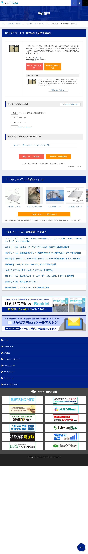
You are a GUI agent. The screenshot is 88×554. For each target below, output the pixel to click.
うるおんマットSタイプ (75, 207)
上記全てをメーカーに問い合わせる (44, 214)
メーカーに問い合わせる (53, 67)
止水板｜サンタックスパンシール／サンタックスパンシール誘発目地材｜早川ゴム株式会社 (42, 259)
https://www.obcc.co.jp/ (25, 127)
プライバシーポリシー (11, 359)
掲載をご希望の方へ (10, 384)
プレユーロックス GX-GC (34, 207)
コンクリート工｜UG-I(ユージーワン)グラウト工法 (31, 145)
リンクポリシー (9, 372)
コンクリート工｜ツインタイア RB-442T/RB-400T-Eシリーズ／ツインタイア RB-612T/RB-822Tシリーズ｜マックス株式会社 (43, 239)
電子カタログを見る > (58, 90)
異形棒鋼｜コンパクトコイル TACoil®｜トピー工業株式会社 (30, 264)
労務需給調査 (8, 346)
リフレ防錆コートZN (54, 207)
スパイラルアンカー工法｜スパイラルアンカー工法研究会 (29, 270)
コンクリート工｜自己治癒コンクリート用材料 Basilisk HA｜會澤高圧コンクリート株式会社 (43, 253)
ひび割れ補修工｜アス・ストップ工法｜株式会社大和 (27, 287)
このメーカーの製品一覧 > (70, 104)
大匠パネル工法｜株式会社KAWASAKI (21, 282)
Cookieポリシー (9, 365)
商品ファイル (34, 67)
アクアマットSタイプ (14, 207)
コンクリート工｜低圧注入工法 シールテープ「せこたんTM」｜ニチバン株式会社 (39, 276)
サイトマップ (8, 378)
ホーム (3, 23)
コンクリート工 (20, 23)
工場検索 (6, 353)
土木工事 (10, 23)
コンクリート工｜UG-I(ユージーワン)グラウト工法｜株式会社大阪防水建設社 (37, 247)
